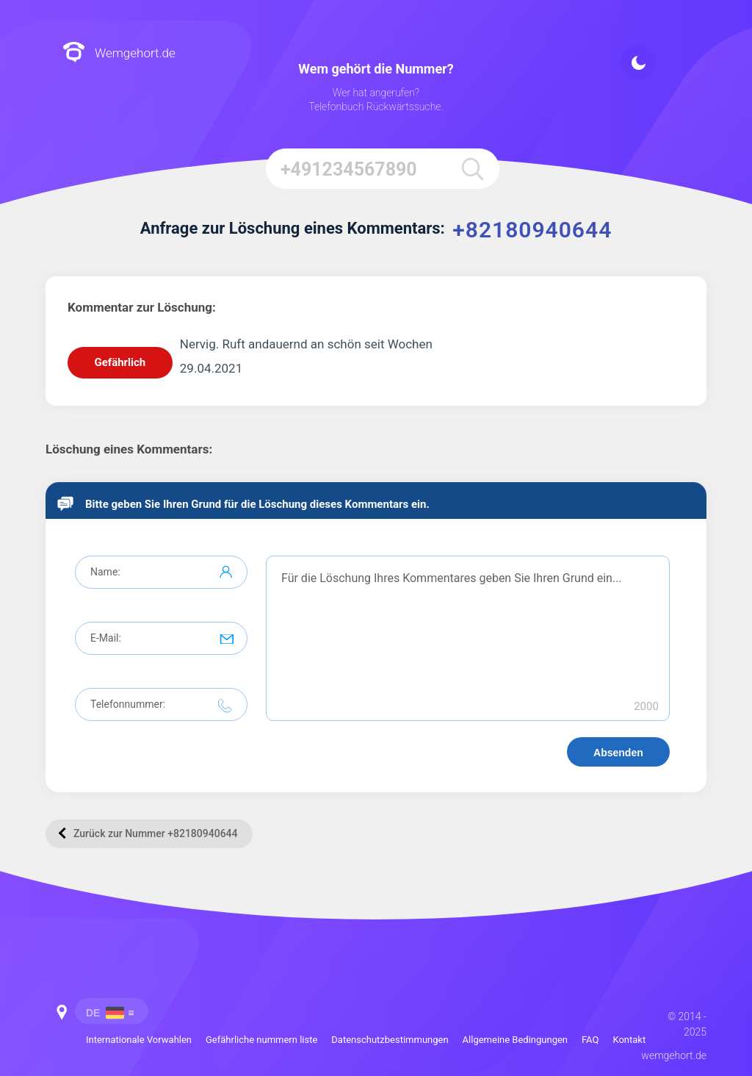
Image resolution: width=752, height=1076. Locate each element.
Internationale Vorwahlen (139, 1039)
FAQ (590, 1039)
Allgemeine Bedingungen (515, 1039)
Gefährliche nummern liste (261, 1039)
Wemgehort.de (119, 53)
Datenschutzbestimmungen (389, 1039)
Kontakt (629, 1039)
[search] (471, 168)
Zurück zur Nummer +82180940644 (148, 833)
